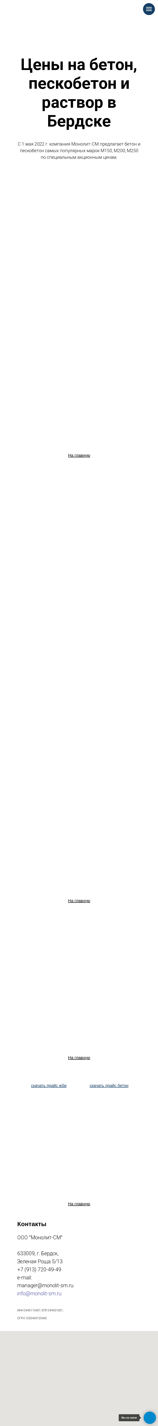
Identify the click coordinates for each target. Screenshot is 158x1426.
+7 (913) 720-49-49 (39, 1270)
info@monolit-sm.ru (39, 1294)
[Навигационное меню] (149, 9)
